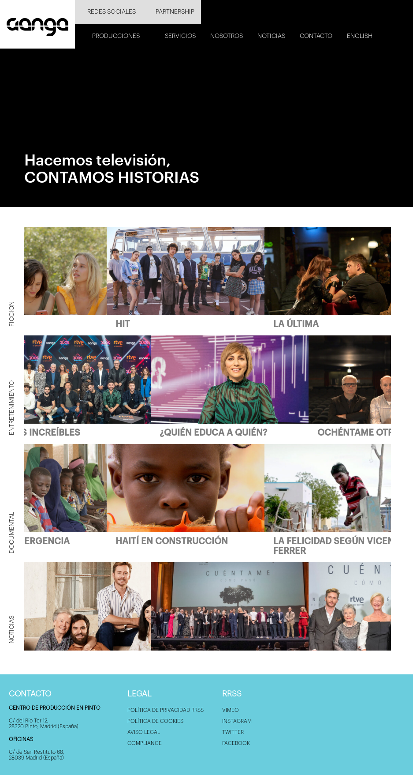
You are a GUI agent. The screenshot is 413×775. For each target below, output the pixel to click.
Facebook (236, 743)
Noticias (271, 36)
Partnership (175, 12)
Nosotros (226, 36)
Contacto (316, 36)
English (359, 36)
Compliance (144, 743)
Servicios (180, 36)
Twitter (233, 732)
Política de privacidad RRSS (165, 710)
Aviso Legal (143, 732)
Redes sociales (111, 12)
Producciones (116, 36)
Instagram (237, 721)
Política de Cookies (155, 721)
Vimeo (230, 710)
